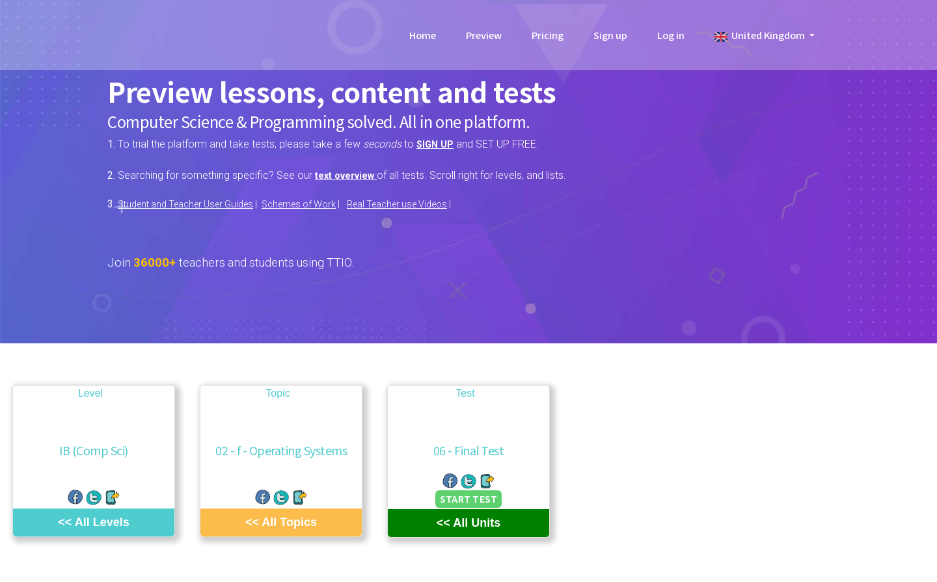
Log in (671, 39)
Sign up (610, 39)
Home (422, 39)
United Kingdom (760, 39)
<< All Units (468, 522)
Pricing (548, 39)
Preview (484, 39)
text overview (350, 175)
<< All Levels (93, 521)
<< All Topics (281, 521)
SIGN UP (436, 144)
